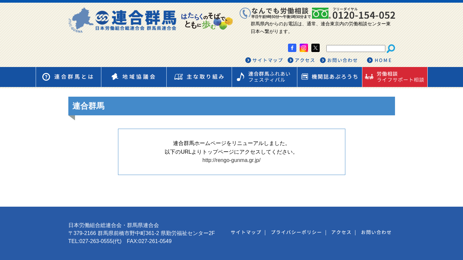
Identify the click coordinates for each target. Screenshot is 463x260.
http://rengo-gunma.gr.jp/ (231, 160)
